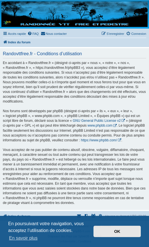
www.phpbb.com (100, 125)
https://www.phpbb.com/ (99, 140)
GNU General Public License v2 (97, 121)
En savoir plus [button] (23, 238)
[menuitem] (33, 33)
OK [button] (117, 231)
